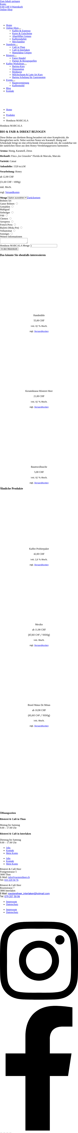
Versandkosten (12, 192)
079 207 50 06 (12, 897)
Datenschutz (12, 905)
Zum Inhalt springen (10, 1)
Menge (3, 197)
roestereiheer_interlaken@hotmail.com (29, 894)
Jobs (8, 848)
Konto (3, 4)
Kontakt (10, 851)
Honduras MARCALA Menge (15, 246)
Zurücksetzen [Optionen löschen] (33, 197)
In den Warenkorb (9, 250)
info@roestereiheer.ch (19, 878)
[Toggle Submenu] (20, 28)
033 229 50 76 (11, 881)
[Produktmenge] (43, 246)
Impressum (11, 902)
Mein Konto (12, 854)
